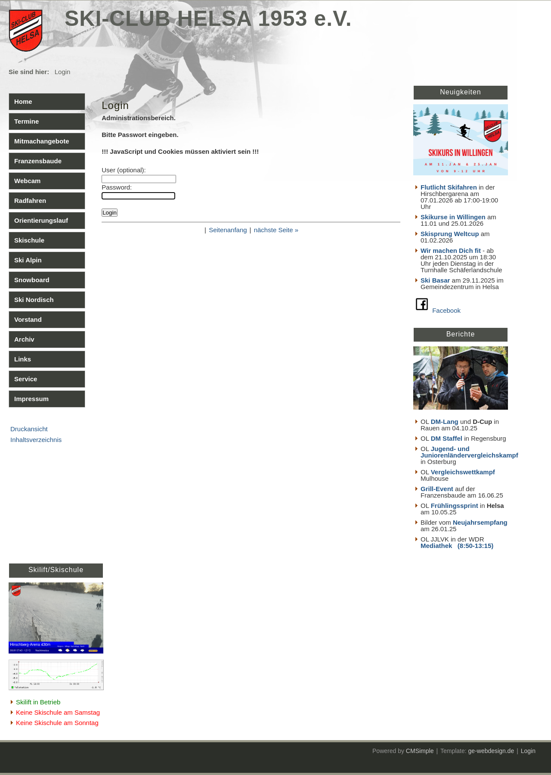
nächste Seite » (276, 229)
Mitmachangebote (41, 141)
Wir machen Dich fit (451, 250)
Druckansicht (29, 429)
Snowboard (32, 279)
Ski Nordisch (34, 299)
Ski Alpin (28, 260)
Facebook (446, 310)
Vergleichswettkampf (463, 472)
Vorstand (28, 319)
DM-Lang (444, 421)
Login (528, 750)
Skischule (29, 240)
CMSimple (420, 750)
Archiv (24, 339)
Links (22, 359)
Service (25, 379)
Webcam (27, 180)
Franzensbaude (38, 161)
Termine (26, 121)
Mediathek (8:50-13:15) (457, 545)
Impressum (31, 398)
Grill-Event (437, 488)
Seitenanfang (228, 229)
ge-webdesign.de (491, 750)
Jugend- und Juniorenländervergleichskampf (469, 452)
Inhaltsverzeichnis (36, 439)
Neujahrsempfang (480, 522)
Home (23, 101)
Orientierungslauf (41, 220)
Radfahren (30, 200)
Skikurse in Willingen (453, 217)
